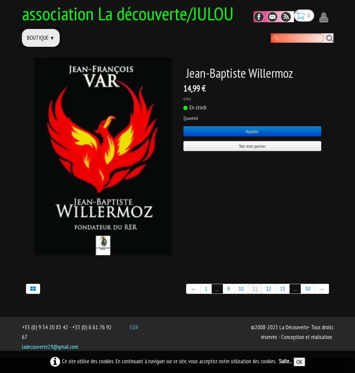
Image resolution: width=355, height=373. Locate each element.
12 (268, 289)
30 (307, 289)
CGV (134, 327)
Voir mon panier (252, 146)
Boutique (41, 37)
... (217, 289)
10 (241, 289)
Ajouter (252, 131)
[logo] (130, 12)
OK (299, 362)
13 (282, 289)
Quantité (190, 118)
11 (255, 289)
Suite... (285, 361)
